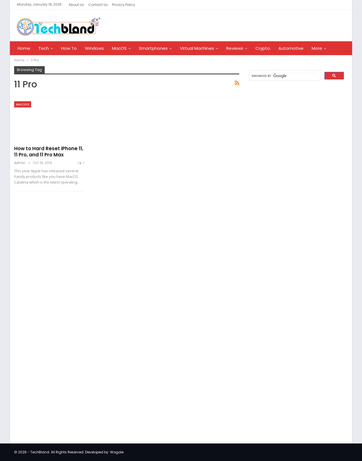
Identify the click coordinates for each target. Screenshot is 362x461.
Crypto (262, 48)
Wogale (117, 452)
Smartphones (153, 48)
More (317, 48)
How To (69, 48)
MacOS (119, 48)
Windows (94, 48)
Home (24, 48)
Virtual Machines (197, 48)
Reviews (234, 48)
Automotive (290, 48)
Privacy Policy (123, 4)
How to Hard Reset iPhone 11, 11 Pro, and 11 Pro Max (48, 151)
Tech (43, 48)
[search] (284, 76)
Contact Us (98, 4)
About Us (76, 4)
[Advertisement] (287, 176)
